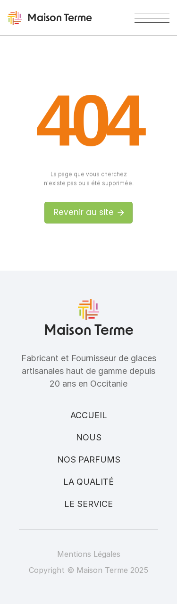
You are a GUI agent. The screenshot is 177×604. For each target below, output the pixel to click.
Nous (88, 437)
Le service (88, 504)
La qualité (88, 482)
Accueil (88, 415)
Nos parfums (88, 459)
